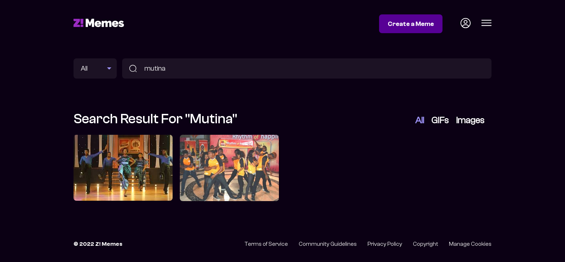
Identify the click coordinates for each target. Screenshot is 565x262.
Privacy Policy (385, 244)
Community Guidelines (328, 244)
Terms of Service (266, 244)
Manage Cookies (470, 244)
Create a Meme (411, 23)
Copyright (425, 244)
